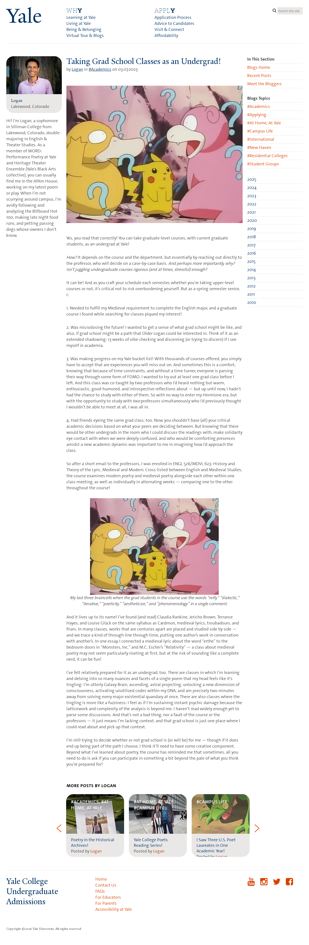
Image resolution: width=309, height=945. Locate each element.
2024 (252, 187)
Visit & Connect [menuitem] (169, 29)
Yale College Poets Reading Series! (151, 842)
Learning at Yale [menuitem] (81, 17)
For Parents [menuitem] (106, 903)
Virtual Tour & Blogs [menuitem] (85, 35)
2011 (251, 294)
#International (260, 139)
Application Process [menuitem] (172, 17)
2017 (251, 245)
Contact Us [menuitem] (105, 885)
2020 (252, 220)
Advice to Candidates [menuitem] (174, 23)
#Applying (256, 115)
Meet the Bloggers (264, 84)
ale (24, 16)
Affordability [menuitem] (166, 35)
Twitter (277, 884)
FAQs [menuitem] (100, 891)
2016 (251, 253)
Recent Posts (259, 75)
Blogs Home (258, 67)
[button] (59, 829)
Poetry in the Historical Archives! (92, 842)
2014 (251, 270)
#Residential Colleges (267, 156)
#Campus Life (260, 131)
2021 (251, 212)
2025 (251, 179)
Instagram (264, 884)
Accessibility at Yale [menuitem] (113, 909)
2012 (251, 286)
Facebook (290, 884)
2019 (251, 228)
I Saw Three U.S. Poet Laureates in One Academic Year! (216, 845)
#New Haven (259, 147)
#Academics (100, 69)
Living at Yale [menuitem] (78, 23)
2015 (251, 261)
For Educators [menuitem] (108, 897)
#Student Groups (263, 164)
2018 (251, 237)
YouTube (251, 884)
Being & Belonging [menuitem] (83, 29)
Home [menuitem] (101, 879)
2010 (251, 302)
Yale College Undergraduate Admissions (32, 891)
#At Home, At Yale (264, 123)
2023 (251, 196)
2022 (251, 204)
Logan (77, 69)
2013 (251, 278)
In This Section (260, 59)
